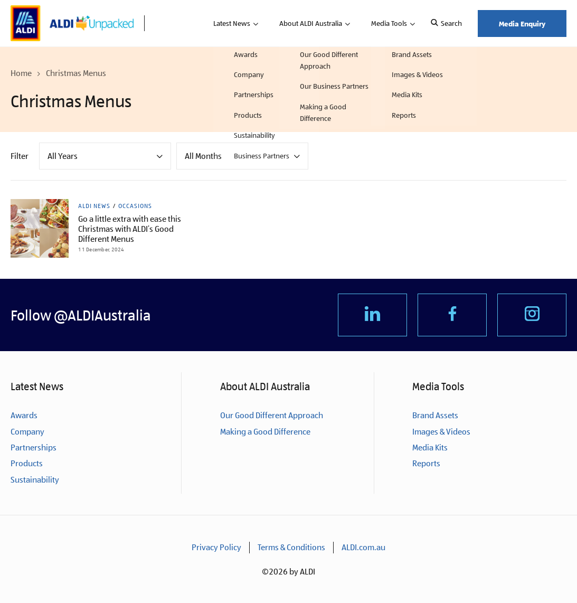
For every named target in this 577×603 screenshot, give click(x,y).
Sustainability (35, 480)
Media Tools (389, 23)
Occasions (135, 206)
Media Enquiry (522, 23)
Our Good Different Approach (271, 415)
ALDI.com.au (363, 547)
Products (27, 463)
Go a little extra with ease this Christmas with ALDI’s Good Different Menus (129, 229)
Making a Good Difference (265, 432)
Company (27, 432)
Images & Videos (441, 432)
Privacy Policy (216, 547)
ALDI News (94, 206)
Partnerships (33, 447)
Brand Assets (435, 415)
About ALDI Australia (310, 23)
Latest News (231, 23)
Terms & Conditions (291, 547)
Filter (20, 156)
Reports (426, 463)
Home (21, 73)
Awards (24, 415)
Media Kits (430, 447)
